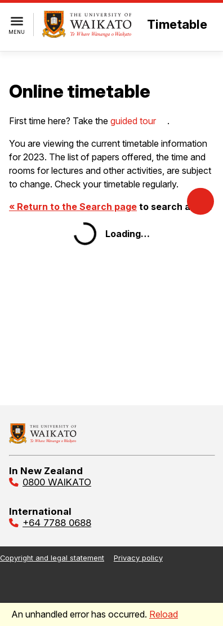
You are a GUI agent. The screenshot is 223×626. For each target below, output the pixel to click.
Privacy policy (138, 558)
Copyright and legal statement (52, 558)
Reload (163, 614)
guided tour (133, 120)
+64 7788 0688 (57, 522)
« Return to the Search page (73, 206)
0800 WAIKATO (57, 482)
